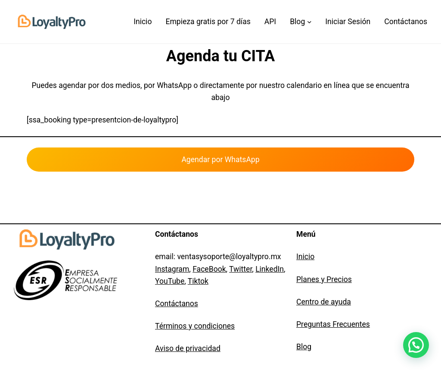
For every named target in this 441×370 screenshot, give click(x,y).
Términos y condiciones (195, 326)
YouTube (169, 281)
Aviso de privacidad (187, 348)
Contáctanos (176, 303)
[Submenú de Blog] (300, 21)
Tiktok (198, 281)
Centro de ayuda (323, 302)
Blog (303, 346)
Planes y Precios (324, 279)
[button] (416, 345)
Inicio (305, 256)
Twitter (240, 269)
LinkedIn (269, 269)
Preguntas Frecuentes (333, 324)
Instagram (172, 269)
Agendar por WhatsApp (220, 159)
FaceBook (209, 269)
